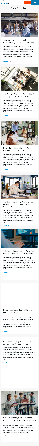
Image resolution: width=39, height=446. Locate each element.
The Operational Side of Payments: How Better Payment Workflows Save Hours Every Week (18, 204)
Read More (7, 61)
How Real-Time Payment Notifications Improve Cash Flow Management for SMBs (19, 419)
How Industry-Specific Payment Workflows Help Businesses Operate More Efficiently (19, 149)
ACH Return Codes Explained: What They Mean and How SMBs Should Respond (19, 252)
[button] (27, 2)
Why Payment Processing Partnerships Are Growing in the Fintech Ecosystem (19, 95)
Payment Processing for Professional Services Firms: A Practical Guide (17, 342)
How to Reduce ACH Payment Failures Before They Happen (17, 311)
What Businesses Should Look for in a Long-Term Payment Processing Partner (18, 41)
